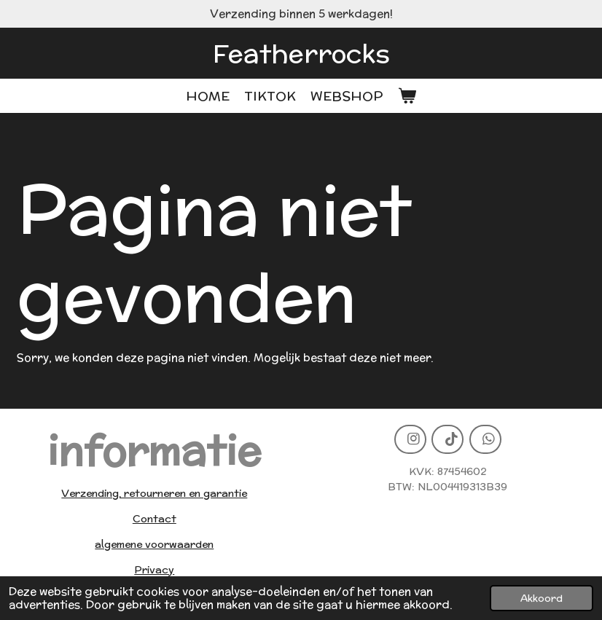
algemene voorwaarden (154, 544)
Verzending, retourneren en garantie (154, 493)
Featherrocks (301, 53)
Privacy (154, 569)
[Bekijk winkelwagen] (406, 96)
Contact (154, 518)
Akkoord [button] (541, 598)
